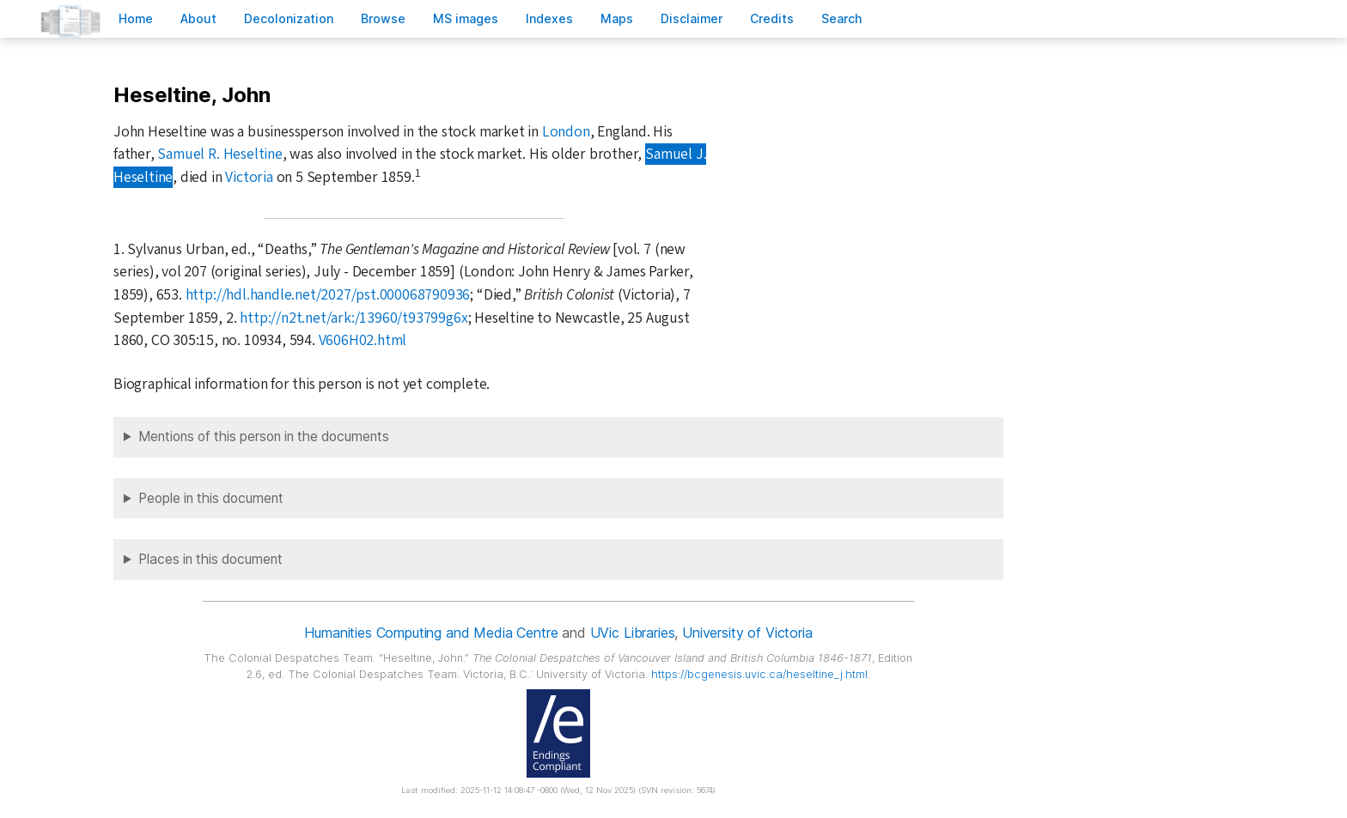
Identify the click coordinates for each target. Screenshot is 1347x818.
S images (465, 18)
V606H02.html (363, 340)
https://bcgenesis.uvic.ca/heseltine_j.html (759, 674)
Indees (549, 18)
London (566, 131)
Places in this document (210, 559)
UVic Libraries (632, 632)
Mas (616, 18)
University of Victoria (747, 632)
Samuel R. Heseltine (219, 154)
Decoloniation (288, 18)
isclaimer (691, 18)
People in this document (210, 498)
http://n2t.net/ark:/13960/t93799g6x (353, 318)
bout (198, 18)
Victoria (248, 177)
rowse (383, 18)
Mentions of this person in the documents (263, 436)
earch (841, 18)
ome (136, 18)
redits (772, 18)
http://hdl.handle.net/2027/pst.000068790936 (328, 295)
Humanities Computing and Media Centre (431, 632)
